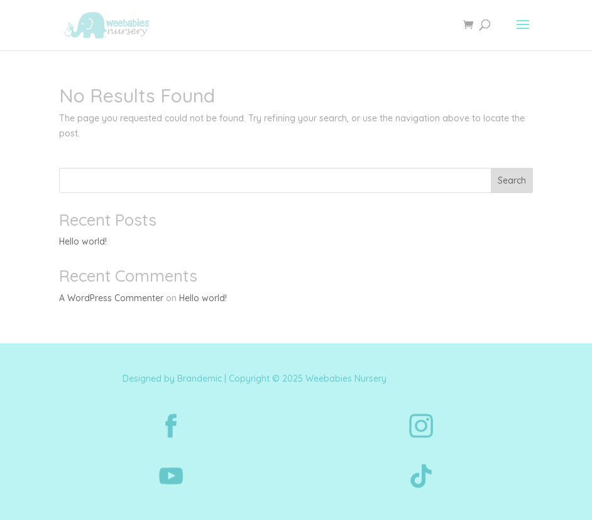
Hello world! (83, 241)
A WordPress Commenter (111, 298)
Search (512, 180)
